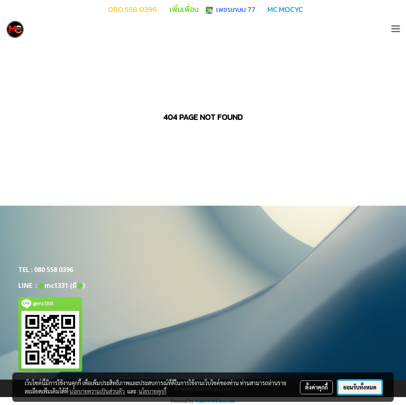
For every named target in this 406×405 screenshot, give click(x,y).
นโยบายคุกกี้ (152, 391)
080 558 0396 (53, 269)
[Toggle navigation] (395, 29)
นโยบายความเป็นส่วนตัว (97, 391)
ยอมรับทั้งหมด (360, 387)
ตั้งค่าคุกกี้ (316, 387)
